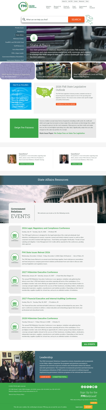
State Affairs (20, 35)
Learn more (79, 407)
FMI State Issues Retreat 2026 (36, 252)
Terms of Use (12, 394)
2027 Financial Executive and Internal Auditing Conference (49, 298)
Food (74, 7)
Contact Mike (76, 164)
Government (83, 7)
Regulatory (20, 31)
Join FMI (70, 1)
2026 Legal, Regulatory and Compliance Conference (46, 228)
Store (87, 1)
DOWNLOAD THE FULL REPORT (66, 104)
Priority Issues (19, 28)
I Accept (88, 407)
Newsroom (81, 1)
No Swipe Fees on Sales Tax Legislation (69, 133)
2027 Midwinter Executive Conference (40, 272)
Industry (48, 7)
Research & (57, 7)
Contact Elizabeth (26, 164)
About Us (64, 1)
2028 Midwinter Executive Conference (40, 318)
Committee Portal (60, 377)
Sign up (93, 403)
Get (92, 7)
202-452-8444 (45, 389)
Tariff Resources (19, 46)
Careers (75, 1)
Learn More (17, 107)
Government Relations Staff (15, 60)
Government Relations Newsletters (13, 57)
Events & (67, 7)
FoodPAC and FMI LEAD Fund (14, 42)
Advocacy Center (18, 38)
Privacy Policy (20, 394)
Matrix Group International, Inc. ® (28, 391)
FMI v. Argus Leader (18, 53)
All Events (89, 344)
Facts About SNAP (18, 49)
